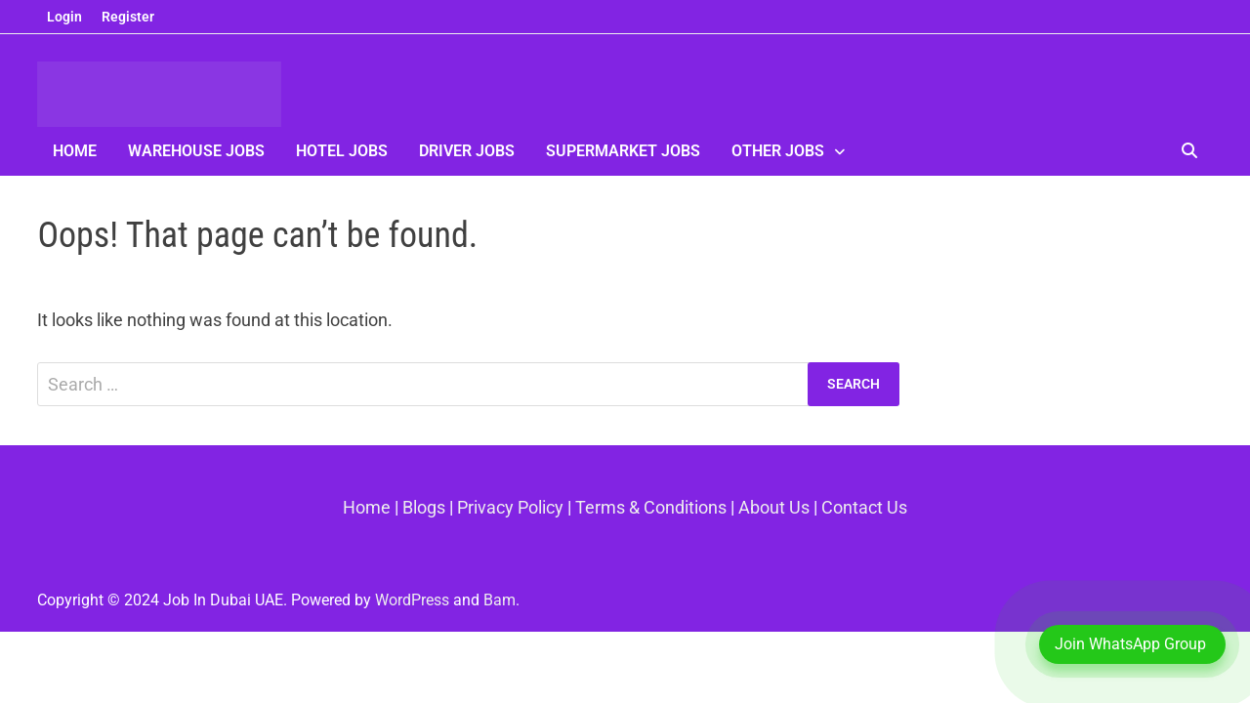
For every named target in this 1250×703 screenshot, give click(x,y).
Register (128, 16)
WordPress (412, 600)
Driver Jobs (467, 151)
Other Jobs (777, 151)
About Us (774, 507)
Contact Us (864, 507)
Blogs (423, 507)
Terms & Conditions (651, 507)
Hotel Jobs (342, 151)
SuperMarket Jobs (623, 151)
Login (64, 16)
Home (75, 151)
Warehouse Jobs (196, 151)
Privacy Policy (510, 507)
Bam (499, 600)
